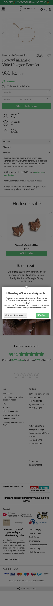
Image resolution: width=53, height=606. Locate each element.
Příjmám (42, 315)
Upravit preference (15, 315)
